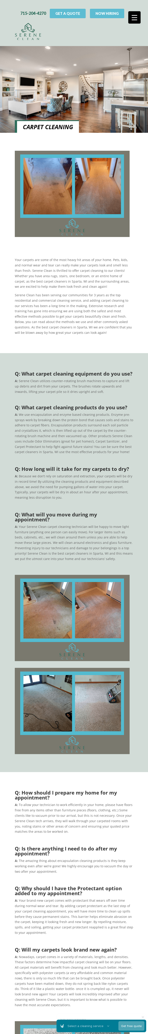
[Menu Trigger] (134, 17)
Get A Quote (67, 11)
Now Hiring (107, 11)
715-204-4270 (33, 11)
